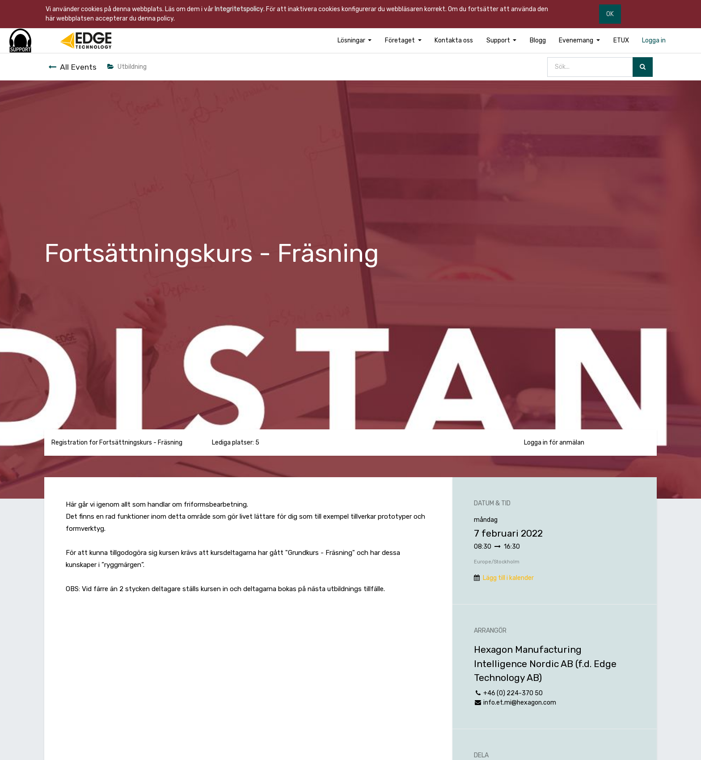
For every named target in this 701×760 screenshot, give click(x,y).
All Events (72, 67)
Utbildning (127, 67)
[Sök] (643, 67)
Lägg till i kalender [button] (508, 578)
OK (610, 14)
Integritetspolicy (239, 9)
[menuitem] (454, 40)
